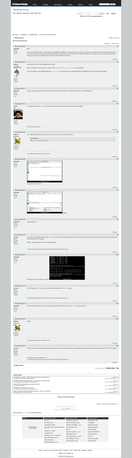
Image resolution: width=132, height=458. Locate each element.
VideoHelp (104, 403)
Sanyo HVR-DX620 (92, 434)
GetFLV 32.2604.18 (49, 440)
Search (36, 13)
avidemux (57, 67)
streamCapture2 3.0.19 (71, 427)
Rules (32, 13)
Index (14, 13)
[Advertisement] (66, 26)
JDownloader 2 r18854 (49, 425)
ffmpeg (50, 237)
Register (113, 13)
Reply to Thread (18, 37)
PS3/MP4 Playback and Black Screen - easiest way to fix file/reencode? (32, 380)
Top (117, 368)
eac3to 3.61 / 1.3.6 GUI (49, 430)
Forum (35, 4)
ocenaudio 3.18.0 (48, 433)
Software (45, 4)
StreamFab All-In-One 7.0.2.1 (51, 442)
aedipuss (16, 134)
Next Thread (71, 397)
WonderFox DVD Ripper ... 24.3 (73, 425)
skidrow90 (16, 48)
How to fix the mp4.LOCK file (48, 34)
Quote (115, 59)
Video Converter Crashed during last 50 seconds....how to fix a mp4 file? (32, 391)
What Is (81, 4)
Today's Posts (26, 13)
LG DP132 (90, 436)
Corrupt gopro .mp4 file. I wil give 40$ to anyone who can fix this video (31, 377)
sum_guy (16, 237)
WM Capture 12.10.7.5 (71, 434)
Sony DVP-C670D (92, 429)
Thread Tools (106, 43)
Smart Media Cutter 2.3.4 (72, 420)
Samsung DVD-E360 (93, 427)
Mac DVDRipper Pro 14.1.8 (72, 438)
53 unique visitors (33, 427)
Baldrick (16, 64)
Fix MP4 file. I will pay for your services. (24, 387)
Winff (64, 288)
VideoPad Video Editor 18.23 (73, 422)
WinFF (73, 306)
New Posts (19, 13)
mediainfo (42, 106)
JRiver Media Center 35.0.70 (51, 437)
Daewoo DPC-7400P (93, 420)
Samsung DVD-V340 (93, 425)
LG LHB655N (91, 422)
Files (39, 13)
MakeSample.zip (35, 140)
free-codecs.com (68, 453)
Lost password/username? (96, 16)
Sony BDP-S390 (91, 441)
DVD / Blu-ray (58, 4)
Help (107, 13)
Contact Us (98, 403)
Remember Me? (85, 16)
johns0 (15, 106)
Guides (70, 4)
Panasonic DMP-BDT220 (94, 431)
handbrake (62, 67)
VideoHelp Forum (21, 9)
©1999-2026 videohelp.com (66, 456)
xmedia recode (69, 67)
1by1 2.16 (46, 420)
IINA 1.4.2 (68, 429)
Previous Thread (62, 397)
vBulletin (68, 408)
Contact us (46, 450)
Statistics (83, 450)
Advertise (66, 450)
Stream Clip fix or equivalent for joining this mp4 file (27, 384)
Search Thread (115, 43)
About (91, 4)
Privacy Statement (112, 403)
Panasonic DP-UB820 (93, 438)
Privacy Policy (54, 450)
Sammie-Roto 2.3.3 (48, 422)
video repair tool (55, 71)
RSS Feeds (77, 450)
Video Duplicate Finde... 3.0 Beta (73, 436)
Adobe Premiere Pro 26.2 (72, 441)
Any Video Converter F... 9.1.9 (73, 431)
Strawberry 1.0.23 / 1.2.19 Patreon (52, 435)
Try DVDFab (25, 412)
